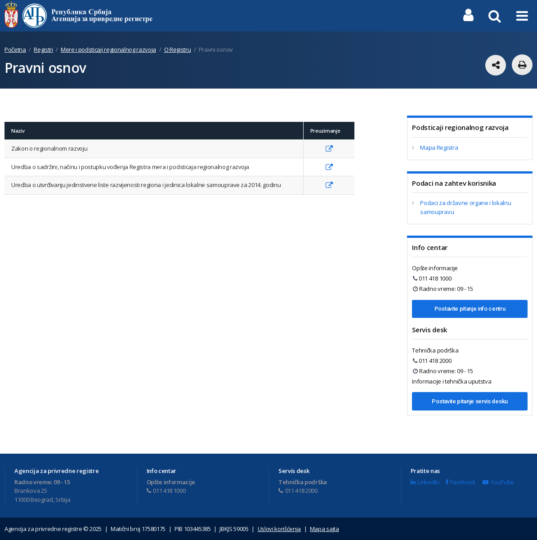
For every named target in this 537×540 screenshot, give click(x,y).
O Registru (177, 49)
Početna (15, 49)
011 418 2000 (432, 361)
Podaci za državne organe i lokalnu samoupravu (465, 207)
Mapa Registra (439, 147)
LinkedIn (425, 482)
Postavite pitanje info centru (470, 308)
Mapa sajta (324, 529)
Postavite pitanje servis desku (469, 401)
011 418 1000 (432, 278)
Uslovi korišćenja (279, 529)
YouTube (498, 482)
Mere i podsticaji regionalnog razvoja (108, 49)
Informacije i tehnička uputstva (451, 381)
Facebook (460, 482)
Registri (43, 49)
